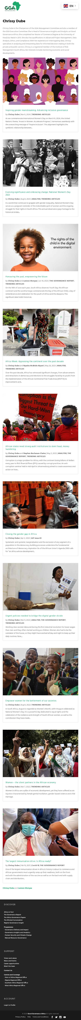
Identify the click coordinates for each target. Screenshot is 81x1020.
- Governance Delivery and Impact (16, 929)
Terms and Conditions (40, 1017)
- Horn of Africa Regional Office (15, 977)
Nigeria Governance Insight (14, 923)
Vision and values (10, 958)
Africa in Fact (9, 912)
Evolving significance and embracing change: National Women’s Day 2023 (38, 194)
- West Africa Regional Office (14, 985)
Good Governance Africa (36, 1013)
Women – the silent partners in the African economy (31, 782)
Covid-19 (35, 865)
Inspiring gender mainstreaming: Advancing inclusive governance (37, 110)
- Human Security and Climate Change (18, 935)
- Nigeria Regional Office (13, 980)
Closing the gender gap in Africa (22, 534)
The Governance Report (12, 914)
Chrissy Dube (13, 114)
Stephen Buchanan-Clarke (34, 453)
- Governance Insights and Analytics (17, 932)
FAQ (29, 1017)
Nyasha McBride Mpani (33, 365)
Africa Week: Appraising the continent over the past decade (35, 361)
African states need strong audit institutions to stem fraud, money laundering (37, 448)
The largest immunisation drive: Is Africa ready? (29, 861)
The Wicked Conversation (13, 920)
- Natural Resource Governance (15, 938)
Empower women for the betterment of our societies (31, 701)
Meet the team (9, 966)
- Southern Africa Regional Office (16, 982)
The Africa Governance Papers (15, 917)
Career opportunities (11, 963)
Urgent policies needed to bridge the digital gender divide (34, 616)
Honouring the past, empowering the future (27, 276)
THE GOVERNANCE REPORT (61, 281)
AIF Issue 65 (36, 538)
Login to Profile (9, 1005)
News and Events (10, 961)
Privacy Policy (20, 1017)
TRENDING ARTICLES (41, 114)
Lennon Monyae (30, 281)
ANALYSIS (36, 199)
